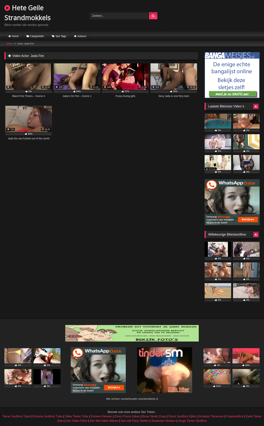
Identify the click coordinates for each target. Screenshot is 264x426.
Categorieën (37, 36)
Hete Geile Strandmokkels (27, 12)
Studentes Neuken (163, 420)
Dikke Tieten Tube (76, 416)
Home (15, 36)
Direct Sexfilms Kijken (182, 416)
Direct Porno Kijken (127, 416)
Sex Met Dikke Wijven (104, 420)
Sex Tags (61, 36)
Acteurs (81, 36)
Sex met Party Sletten (135, 420)
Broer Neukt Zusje (154, 416)
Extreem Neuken (101, 416)
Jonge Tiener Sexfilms (192, 420)
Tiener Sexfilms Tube (16, 416)
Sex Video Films (76, 420)
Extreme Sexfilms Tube (47, 416)
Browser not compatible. (217, 15)
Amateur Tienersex (211, 416)
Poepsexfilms (234, 416)
